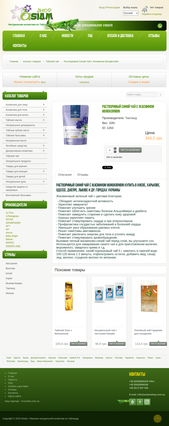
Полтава (119, 358)
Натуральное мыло (16, 140)
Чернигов (129, 358)
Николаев (62, 358)
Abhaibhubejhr (13, 222)
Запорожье (88, 358)
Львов (25, 358)
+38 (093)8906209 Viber (94, 25)
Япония (10, 293)
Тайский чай (12, 156)
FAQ (10, 383)
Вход (101, 7)
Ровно (150, 358)
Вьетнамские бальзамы (18, 195)
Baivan (9, 239)
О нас (43, 36)
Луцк (32, 361)
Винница (99, 358)
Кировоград (22, 361)
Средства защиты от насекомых (17, 188)
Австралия (11, 263)
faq (90, 36)
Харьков (52, 358)
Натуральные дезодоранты (20, 125)
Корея (9, 278)
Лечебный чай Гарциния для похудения (148, 332)
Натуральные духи (16, 181)
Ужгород (70, 361)
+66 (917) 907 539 (138, 388)
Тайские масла (14, 120)
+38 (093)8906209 (138, 384)
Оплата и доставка (120, 36)
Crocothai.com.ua (30, 401)
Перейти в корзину (152, 14)
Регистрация (113, 7)
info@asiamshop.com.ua (151, 394)
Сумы (158, 358)
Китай (9, 273)
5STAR (9, 219)
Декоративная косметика (19, 151)
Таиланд (10, 288)
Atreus (9, 232)
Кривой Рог (75, 358)
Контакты (19, 46)
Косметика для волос (17, 115)
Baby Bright (12, 236)
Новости (67, 36)
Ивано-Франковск (45, 361)
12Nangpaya (12, 216)
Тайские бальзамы (16, 135)
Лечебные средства (16, 145)
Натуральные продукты (18, 161)
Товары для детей (15, 176)
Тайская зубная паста (17, 130)
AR (7, 229)
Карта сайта (14, 396)
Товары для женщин (17, 171)
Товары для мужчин (16, 166)
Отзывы (153, 36)
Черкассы (140, 358)
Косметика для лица (17, 104)
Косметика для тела (16, 109)
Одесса (17, 358)
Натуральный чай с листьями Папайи (105, 332)
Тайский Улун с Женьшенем (63, 332)
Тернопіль (60, 361)
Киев (9, 358)
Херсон (109, 358)
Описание (65, 174)
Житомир (11, 361)
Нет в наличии (130, 150)
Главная (19, 36)
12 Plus (10, 212)
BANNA (10, 242)
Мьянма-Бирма (14, 283)
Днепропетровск (38, 358)
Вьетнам (10, 268)
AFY (8, 226)
